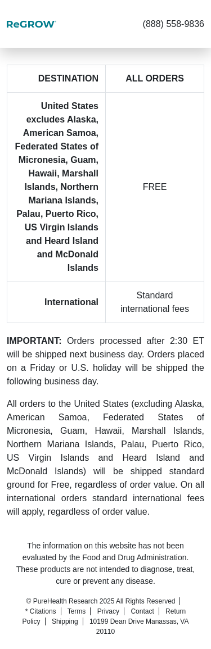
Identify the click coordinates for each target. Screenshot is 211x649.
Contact (142, 611)
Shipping (65, 621)
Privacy (108, 611)
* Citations (40, 611)
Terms (77, 611)
